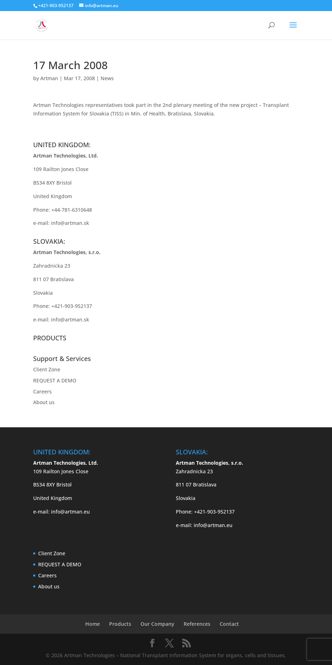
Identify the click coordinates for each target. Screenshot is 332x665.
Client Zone (46, 369)
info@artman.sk (70, 223)
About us (44, 402)
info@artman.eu (70, 511)
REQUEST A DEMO (54, 380)
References (197, 623)
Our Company (157, 623)
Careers (42, 391)
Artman (49, 78)
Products (120, 623)
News (107, 78)
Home (92, 623)
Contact (229, 623)
